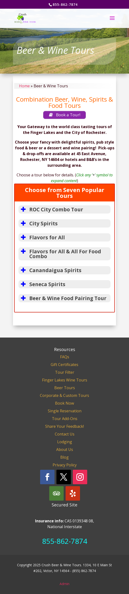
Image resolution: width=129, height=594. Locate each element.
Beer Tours (64, 387)
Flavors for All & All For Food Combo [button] (59, 254)
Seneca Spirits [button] (41, 284)
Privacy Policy (65, 465)
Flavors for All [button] (41, 237)
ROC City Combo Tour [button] (50, 209)
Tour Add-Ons (64, 418)
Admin (64, 583)
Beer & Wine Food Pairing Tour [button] (62, 298)
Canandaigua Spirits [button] (49, 270)
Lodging (64, 441)
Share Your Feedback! (64, 426)
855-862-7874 (64, 541)
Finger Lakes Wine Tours (64, 380)
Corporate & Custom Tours (64, 395)
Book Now (64, 403)
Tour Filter (64, 372)
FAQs (64, 356)
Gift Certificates (64, 364)
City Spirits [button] (38, 223)
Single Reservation (64, 411)
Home (24, 86)
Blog (64, 457)
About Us (64, 449)
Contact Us (64, 434)
